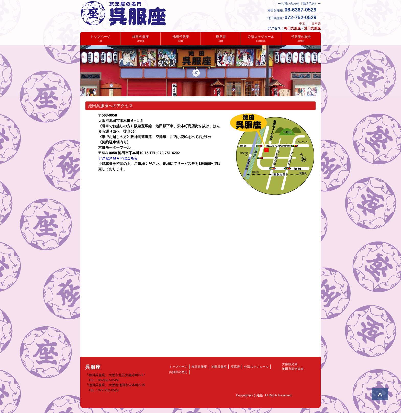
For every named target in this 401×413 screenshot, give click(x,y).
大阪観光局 (288, 364)
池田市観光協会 (291, 369)
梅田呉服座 (292, 28)
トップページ (100, 38)
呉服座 (93, 367)
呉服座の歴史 (301, 38)
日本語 (316, 23)
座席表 (221, 38)
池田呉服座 (312, 28)
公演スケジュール (261, 38)
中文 (302, 23)
